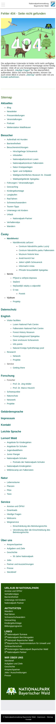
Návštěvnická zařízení (23, 242)
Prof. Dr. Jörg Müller (22, 384)
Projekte (16, 360)
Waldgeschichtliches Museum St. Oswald (32, 175)
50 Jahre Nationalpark (23, 556)
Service (5, 502)
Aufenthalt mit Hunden (17, 139)
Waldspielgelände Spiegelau (26, 179)
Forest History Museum (23, 332)
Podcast (10, 123)
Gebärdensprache (12, 411)
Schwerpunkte (13, 392)
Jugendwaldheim (15, 450)
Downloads (12, 510)
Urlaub (10, 214)
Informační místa (26, 266)
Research (11, 352)
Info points (18, 344)
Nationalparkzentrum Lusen (25, 159)
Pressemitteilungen (16, 115)
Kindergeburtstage (15, 191)
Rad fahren (12, 199)
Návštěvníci (13, 238)
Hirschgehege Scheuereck (25, 151)
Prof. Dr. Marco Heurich (24, 388)
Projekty (16, 301)
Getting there (19, 368)
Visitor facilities (14, 320)
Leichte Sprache (11, 431)
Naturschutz (12, 396)
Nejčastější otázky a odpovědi (26, 286)
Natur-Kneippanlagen (23, 167)
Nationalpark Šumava (15, 634)
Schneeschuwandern (16, 202)
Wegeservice (13, 522)
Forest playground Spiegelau (26, 336)
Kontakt (6, 424)
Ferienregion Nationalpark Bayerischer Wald (26, 649)
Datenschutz (8, 309)
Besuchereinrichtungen (17, 147)
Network (16, 356)
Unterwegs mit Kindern (17, 210)
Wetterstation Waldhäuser (19, 127)
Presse (10, 568)
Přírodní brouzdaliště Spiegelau (33, 270)
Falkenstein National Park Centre (28, 328)
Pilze (9, 490)
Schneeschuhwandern (14, 617)
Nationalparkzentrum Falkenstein (28, 163)
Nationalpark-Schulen (17, 458)
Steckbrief (11, 572)
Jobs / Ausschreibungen (15, 672)
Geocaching (12, 187)
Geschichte (12, 552)
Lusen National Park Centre (26, 324)
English (5, 316)
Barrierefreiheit (14, 143)
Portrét (22, 293)
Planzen (10, 486)
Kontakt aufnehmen (10, 77)
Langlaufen (12, 195)
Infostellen (17, 155)
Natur (4, 477)
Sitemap (30, 75)
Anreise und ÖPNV (15, 506)
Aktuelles (7, 103)
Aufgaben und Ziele (16, 548)
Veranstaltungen (14, 119)
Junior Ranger (13, 454)
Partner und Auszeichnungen (20, 564)
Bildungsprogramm (13, 626)
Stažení (16, 282)
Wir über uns (13, 657)
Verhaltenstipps (11, 594)
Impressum (8, 418)
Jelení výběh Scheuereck (30, 262)
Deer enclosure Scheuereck (26, 340)
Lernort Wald (9, 438)
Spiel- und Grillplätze (22, 171)
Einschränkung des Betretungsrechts (30, 526)
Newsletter (12, 111)
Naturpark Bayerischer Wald (18, 640)
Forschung (7, 375)
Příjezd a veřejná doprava (25, 278)
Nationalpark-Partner (22, 218)
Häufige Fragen (22, 70)
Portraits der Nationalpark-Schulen (29, 462)
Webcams (11, 518)
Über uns (6, 540)
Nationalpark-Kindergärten (19, 466)
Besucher (7, 135)
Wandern (11, 226)
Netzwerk (11, 400)
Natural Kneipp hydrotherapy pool (28, 348)
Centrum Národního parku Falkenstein (36, 250)
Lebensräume (13, 482)
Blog (9, 107)
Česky (5, 234)
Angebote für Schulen (17, 446)
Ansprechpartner (14, 544)
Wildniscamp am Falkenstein (20, 470)
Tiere (9, 494)
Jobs (9, 560)
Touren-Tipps (13, 206)
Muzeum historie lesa (29, 254)
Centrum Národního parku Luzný (34, 246)
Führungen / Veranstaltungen (20, 183)
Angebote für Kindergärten (19, 442)
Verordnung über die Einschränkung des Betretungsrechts (31, 531)
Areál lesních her (26, 258)
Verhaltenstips (13, 222)
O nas (15, 290)
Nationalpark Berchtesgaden (19, 637)
